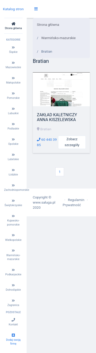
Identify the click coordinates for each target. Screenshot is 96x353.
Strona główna (48, 24)
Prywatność (72, 205)
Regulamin (76, 200)
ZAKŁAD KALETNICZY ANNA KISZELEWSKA (57, 117)
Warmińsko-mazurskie (58, 38)
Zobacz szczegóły (72, 142)
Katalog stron (13, 9)
